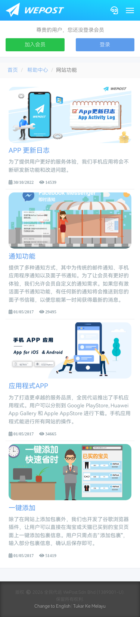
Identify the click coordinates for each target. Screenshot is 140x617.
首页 (12, 70)
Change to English (52, 606)
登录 (105, 45)
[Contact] (114, 10)
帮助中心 (37, 70)
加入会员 (35, 45)
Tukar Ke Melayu (89, 606)
